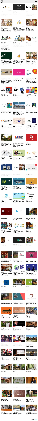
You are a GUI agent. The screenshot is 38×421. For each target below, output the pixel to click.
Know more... (10, 10)
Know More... (35, 10)
